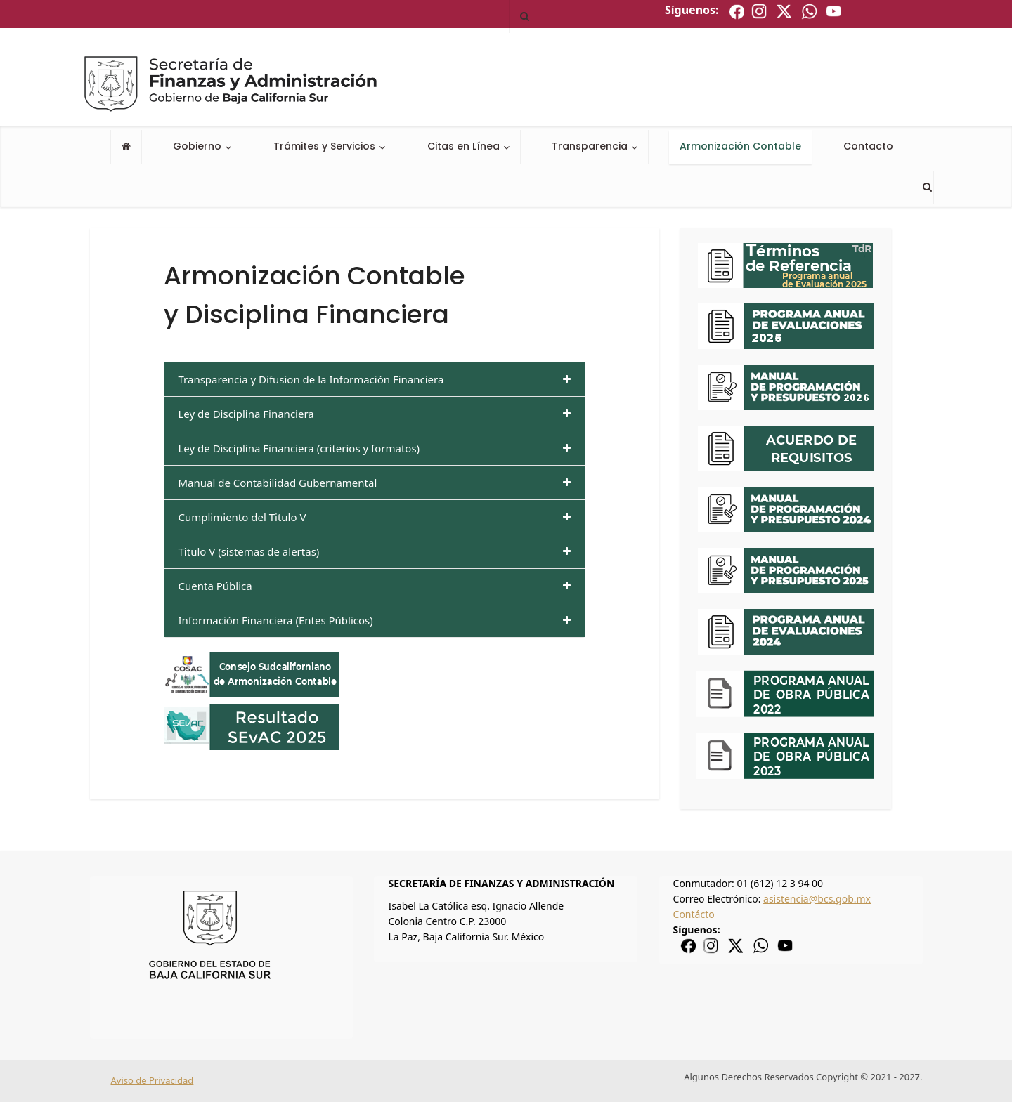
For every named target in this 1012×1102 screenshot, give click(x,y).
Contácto (694, 914)
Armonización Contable (740, 146)
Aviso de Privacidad (152, 1080)
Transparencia (590, 146)
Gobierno (197, 146)
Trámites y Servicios (324, 146)
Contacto (868, 146)
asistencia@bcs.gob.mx (817, 898)
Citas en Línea (463, 146)
